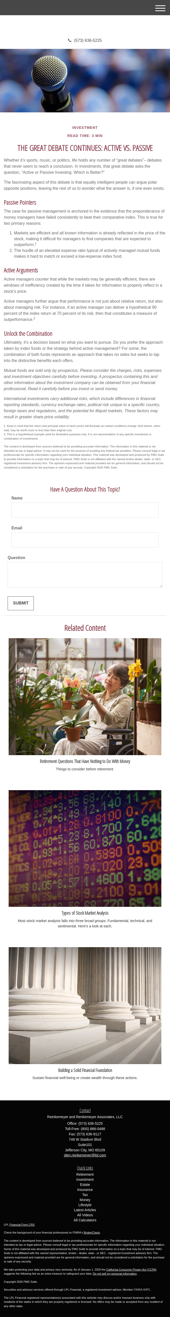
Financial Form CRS (22, 1224)
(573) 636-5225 (85, 40)
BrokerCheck (92, 1232)
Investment (85, 1179)
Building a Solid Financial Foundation (85, 1070)
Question (16, 558)
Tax (85, 1195)
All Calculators (85, 1220)
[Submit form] (21, 603)
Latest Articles (85, 1210)
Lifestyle (85, 1205)
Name (17, 498)
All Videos (85, 1215)
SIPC (147, 1289)
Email (16, 528)
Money (85, 1200)
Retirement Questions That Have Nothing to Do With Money (85, 761)
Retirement (85, 1174)
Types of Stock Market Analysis (85, 913)
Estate (85, 1185)
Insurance (85, 1190)
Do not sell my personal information (114, 1273)
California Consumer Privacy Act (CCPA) (131, 1269)
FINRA (138, 1289)
